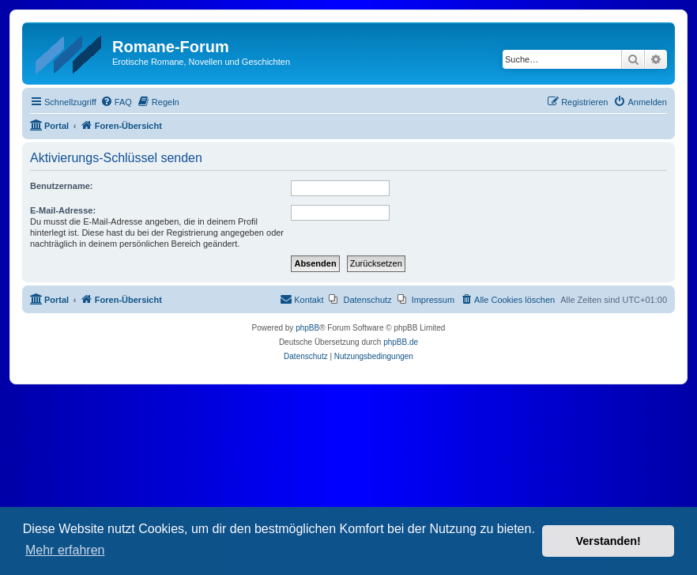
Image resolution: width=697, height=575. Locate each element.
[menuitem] (116, 102)
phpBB (307, 327)
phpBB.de (400, 342)
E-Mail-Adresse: (63, 210)
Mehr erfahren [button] (65, 550)
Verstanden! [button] (608, 541)
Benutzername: (61, 186)
